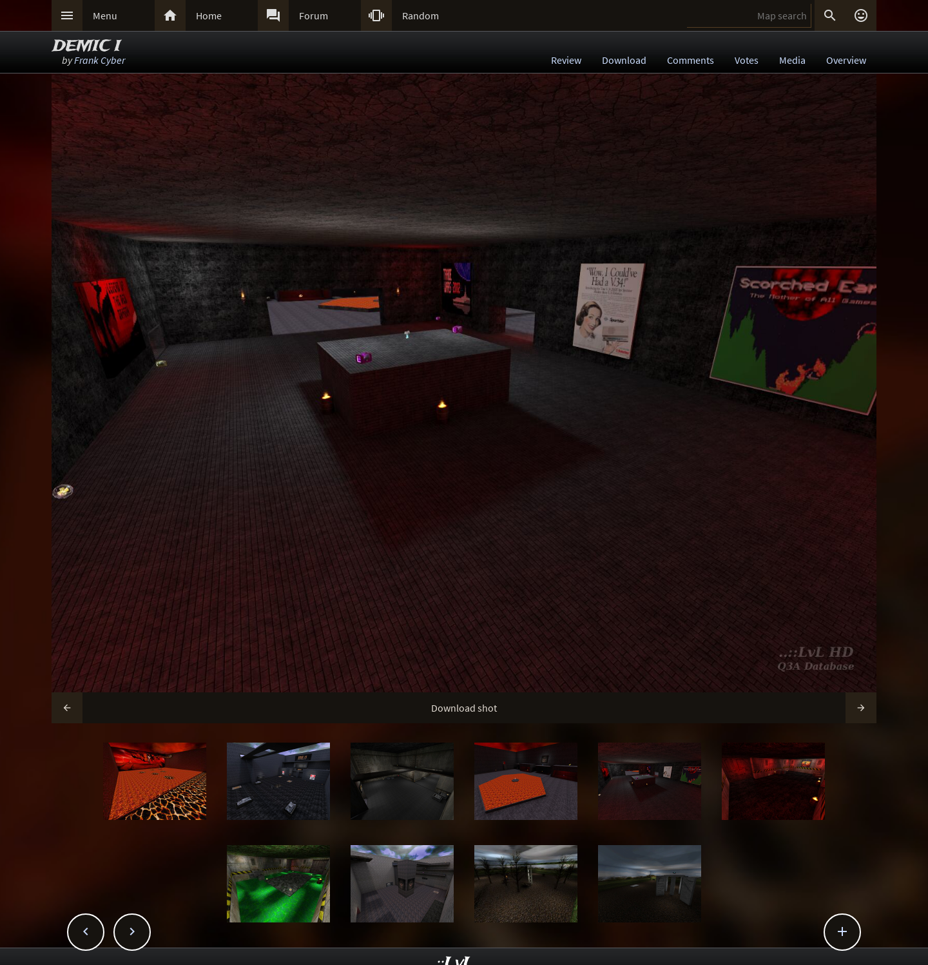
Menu (105, 15)
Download (624, 60)
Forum (313, 15)
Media (792, 60)
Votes (747, 60)
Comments (690, 60)
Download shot (464, 707)
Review (566, 60)
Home (209, 15)
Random (420, 15)
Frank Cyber (99, 60)
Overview (846, 60)
